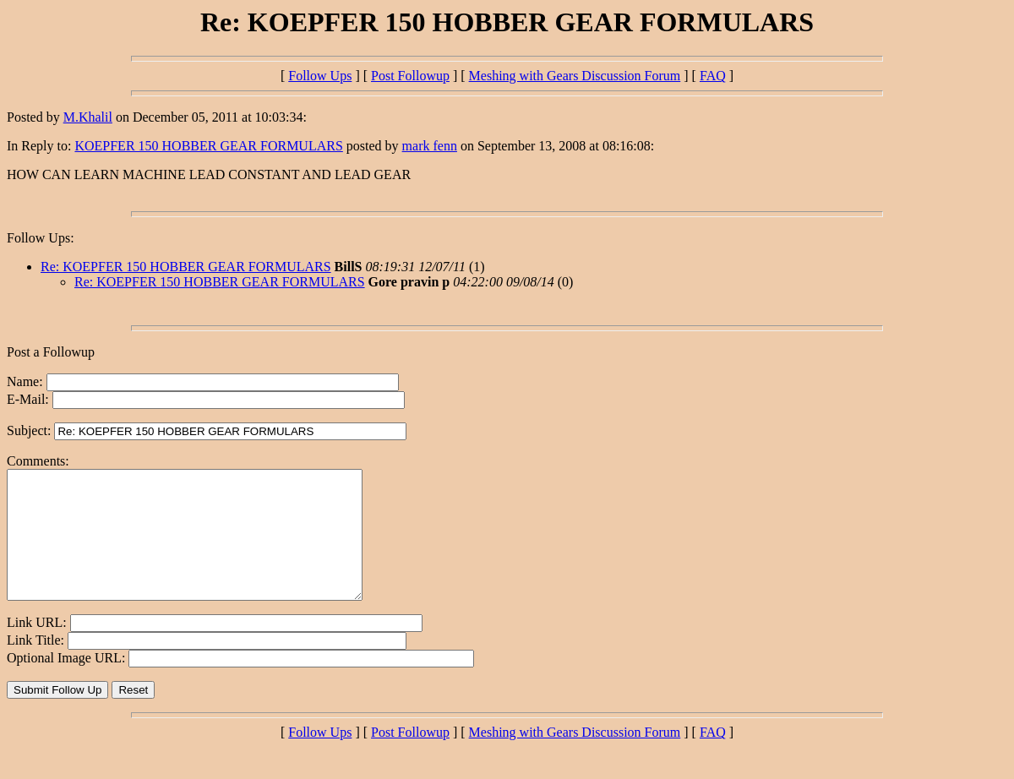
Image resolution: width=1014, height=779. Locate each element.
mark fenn (429, 146)
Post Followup (410, 75)
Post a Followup (51, 352)
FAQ (713, 75)
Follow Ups (320, 75)
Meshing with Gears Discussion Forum (575, 75)
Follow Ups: (40, 238)
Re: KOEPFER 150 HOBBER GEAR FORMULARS (186, 266)
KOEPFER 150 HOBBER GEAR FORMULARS (208, 146)
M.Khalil (87, 117)
